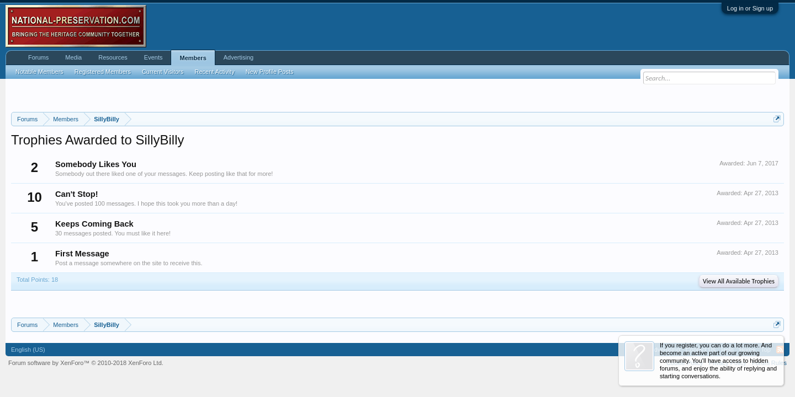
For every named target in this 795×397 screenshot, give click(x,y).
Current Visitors (163, 71)
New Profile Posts (270, 71)
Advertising (238, 57)
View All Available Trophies (739, 281)
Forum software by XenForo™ (85, 363)
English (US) (28, 349)
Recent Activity (215, 71)
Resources (113, 57)
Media (73, 57)
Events (153, 57)
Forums (38, 57)
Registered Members (103, 71)
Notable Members (39, 71)
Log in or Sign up (750, 8)
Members (192, 58)
